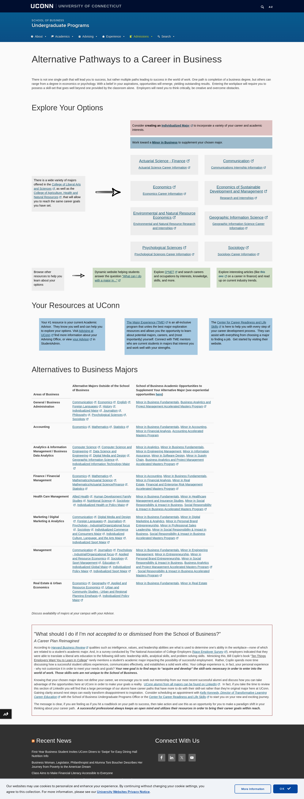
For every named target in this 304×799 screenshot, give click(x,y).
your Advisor (82, 339)
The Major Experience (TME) (147, 322)
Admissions (141, 36)
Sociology (238, 248)
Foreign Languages (86, 406)
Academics (62, 36)
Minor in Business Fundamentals (157, 402)
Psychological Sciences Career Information (164, 254)
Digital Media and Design (111, 455)
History (109, 406)
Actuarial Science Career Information (164, 167)
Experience (113, 36)
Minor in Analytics (147, 447)
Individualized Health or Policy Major (102, 505)
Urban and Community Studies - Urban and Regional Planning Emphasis (99, 592)
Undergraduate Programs (60, 25)
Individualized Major (87, 410)
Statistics (120, 427)
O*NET (171, 272)
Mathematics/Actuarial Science (94, 480)
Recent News (54, 740)
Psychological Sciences (164, 248)
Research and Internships (238, 198)
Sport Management (86, 562)
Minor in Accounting (193, 427)
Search (166, 36)
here (159, 394)
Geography (101, 583)
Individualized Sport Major (91, 542)
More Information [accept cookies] (252, 789)
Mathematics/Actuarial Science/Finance (100, 484)
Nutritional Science (101, 500)
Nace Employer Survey (210, 651)
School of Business (48, 20)
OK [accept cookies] (285, 789)
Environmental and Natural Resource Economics (164, 215)
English (123, 402)
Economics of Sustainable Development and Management (238, 189)
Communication (238, 161)
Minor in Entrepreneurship (172, 554)
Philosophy (81, 414)
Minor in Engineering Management (158, 451)
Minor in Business (165, 142)
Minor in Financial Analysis (153, 431)
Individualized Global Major (91, 567)
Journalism (112, 410)
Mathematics (102, 427)
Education (110, 562)
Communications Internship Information (238, 167)
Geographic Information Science (238, 217)
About (39, 36)
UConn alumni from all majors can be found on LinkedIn (182, 684)
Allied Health (82, 496)
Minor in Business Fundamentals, (158, 550)
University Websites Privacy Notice (123, 792)
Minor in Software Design (168, 455)
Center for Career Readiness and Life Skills (179, 697)
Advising (88, 36)
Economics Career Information (164, 193)
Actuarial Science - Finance (164, 161)
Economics (164, 187)
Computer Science (86, 447)
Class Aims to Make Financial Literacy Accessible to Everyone (72, 773)
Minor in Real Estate (193, 583)
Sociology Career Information (238, 254)
